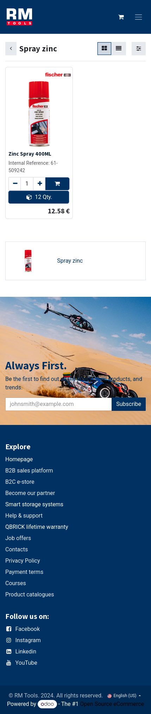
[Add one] (39, 183)
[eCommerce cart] (121, 17)
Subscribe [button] (128, 404)
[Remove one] (14, 183)
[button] (57, 183)
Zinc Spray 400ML (29, 153)
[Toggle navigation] (138, 17)
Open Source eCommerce (112, 704)
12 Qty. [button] (39, 197)
